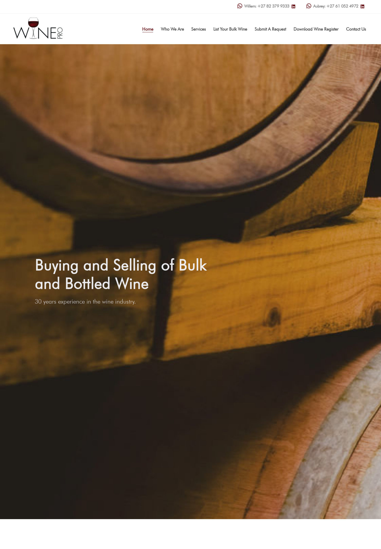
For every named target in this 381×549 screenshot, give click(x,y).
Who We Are (172, 29)
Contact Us (356, 29)
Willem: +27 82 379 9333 (263, 6)
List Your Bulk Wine (230, 29)
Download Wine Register (316, 29)
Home (147, 29)
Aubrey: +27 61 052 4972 (332, 6)
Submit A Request (270, 29)
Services (198, 29)
